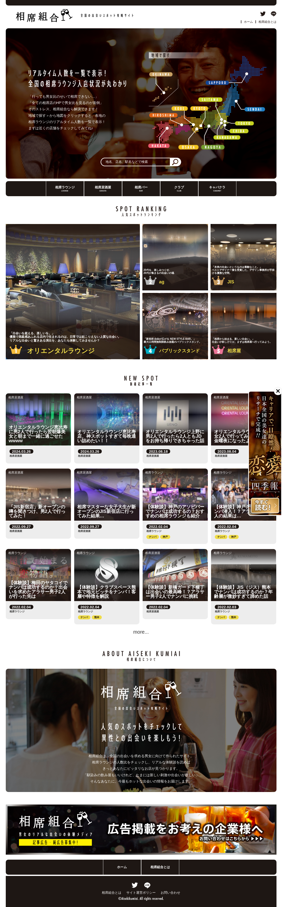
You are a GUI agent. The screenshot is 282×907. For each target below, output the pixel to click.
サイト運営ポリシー (141, 892)
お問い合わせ (170, 892)
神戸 (165, 536)
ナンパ (152, 536)
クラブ (179, 189)
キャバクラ (217, 189)
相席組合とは (267, 22)
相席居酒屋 (103, 189)
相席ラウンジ (65, 189)
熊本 (96, 617)
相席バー (141, 189)
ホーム (248, 22)
